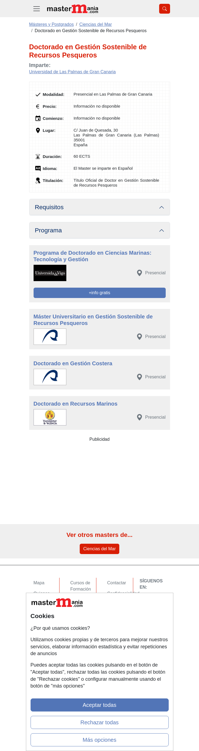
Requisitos (49, 207)
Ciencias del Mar (99, 548)
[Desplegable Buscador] (164, 9)
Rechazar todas (99, 722)
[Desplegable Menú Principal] (36, 8)
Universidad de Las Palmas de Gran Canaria (72, 71)
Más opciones (99, 740)
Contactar (116, 582)
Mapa (39, 582)
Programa (48, 230)
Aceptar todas (99, 705)
